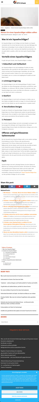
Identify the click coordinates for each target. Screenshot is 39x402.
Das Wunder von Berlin (6, 343)
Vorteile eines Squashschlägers (10, 250)
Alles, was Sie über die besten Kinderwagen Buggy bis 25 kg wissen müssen (19, 339)
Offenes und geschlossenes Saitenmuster (12, 259)
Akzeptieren (19, 387)
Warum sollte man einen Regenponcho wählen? (17, 206)
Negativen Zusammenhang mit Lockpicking (11, 351)
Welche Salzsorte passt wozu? (8, 355)
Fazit (4, 261)
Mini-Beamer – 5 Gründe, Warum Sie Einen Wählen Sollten (20, 192)
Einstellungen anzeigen (19, 396)
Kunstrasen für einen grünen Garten (9, 363)
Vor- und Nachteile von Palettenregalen (10, 365)
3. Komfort (7, 255)
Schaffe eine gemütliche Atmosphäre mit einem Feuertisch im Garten (18, 310)
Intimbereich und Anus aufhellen (9, 345)
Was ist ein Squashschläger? (9, 249)
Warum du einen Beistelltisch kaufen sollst (15, 232)
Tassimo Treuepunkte (6, 367)
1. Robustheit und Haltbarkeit (11, 252)
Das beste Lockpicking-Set (7, 341)
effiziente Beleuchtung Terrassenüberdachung (12, 361)
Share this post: (8, 263)
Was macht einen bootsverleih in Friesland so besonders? (16, 276)
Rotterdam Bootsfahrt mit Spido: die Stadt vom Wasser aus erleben (18, 293)
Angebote (3, 30)
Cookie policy (18, 399)
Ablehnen (19, 392)
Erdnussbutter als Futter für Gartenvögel (11, 307)
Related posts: (8, 264)
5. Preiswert (7, 258)
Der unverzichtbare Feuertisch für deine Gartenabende (15, 290)
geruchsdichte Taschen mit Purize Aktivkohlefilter (13, 353)
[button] (36, 372)
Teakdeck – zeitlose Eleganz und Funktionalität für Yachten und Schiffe (19, 283)
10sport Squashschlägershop (28, 172)
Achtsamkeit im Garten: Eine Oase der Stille (12, 279)
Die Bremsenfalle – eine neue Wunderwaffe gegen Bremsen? (16, 357)
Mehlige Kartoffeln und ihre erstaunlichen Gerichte (13, 347)
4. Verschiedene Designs (10, 256)
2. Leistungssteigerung (9, 253)
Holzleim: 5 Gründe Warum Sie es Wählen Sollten (17, 200)
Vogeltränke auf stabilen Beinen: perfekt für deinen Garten (16, 286)
